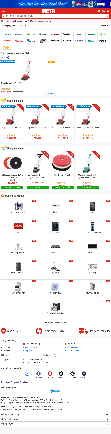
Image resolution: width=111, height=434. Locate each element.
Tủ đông (92, 273)
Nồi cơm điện (55, 293)
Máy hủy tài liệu (92, 293)
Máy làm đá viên (18, 293)
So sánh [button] (51, 94)
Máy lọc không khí (18, 273)
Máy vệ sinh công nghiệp (17, 21)
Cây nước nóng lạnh (92, 232)
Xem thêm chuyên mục (55, 322)
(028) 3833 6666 (71, 347)
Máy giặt (55, 232)
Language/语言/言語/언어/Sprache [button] (16, 382)
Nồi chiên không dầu (55, 313)
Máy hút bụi (55, 273)
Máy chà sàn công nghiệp (40, 21)
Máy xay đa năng (18, 252)
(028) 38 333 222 (30, 351)
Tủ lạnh (92, 212)
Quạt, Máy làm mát (18, 212)
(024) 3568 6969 (30, 347)
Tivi (18, 232)
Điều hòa (55, 212)
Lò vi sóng (92, 252)
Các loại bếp (55, 252)
